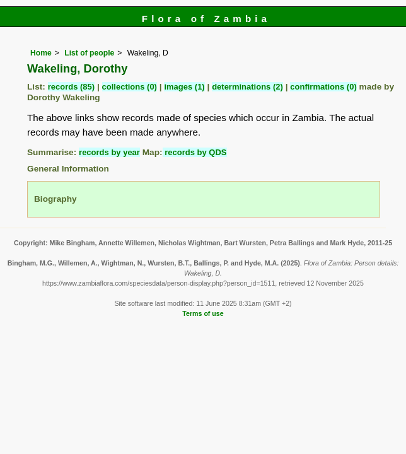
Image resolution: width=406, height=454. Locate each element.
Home (41, 53)
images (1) (184, 86)
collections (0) (129, 86)
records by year (109, 152)
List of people (89, 53)
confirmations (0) (323, 86)
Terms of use (202, 313)
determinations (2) (247, 86)
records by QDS (195, 152)
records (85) (71, 86)
